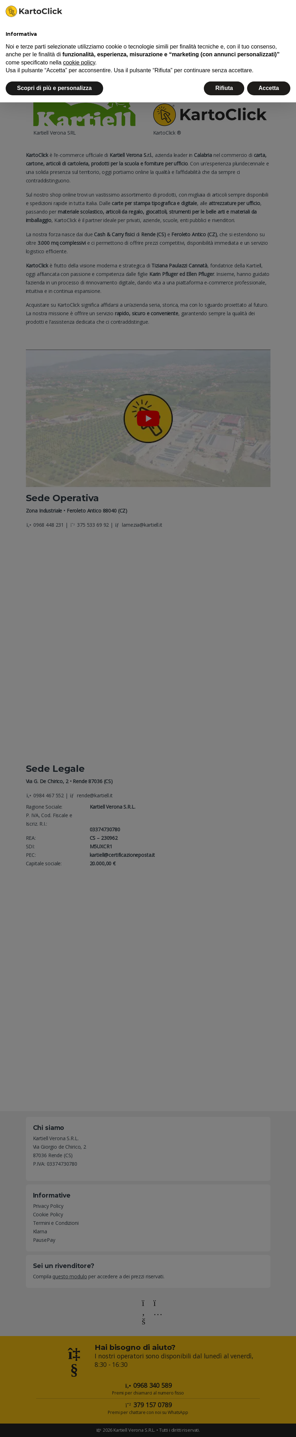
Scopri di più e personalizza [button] (54, 88)
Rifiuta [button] (224, 88)
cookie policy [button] (79, 63)
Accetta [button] (268, 88)
